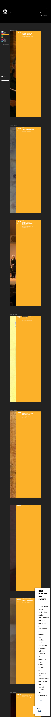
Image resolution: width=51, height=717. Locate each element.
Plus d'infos (39, 710)
